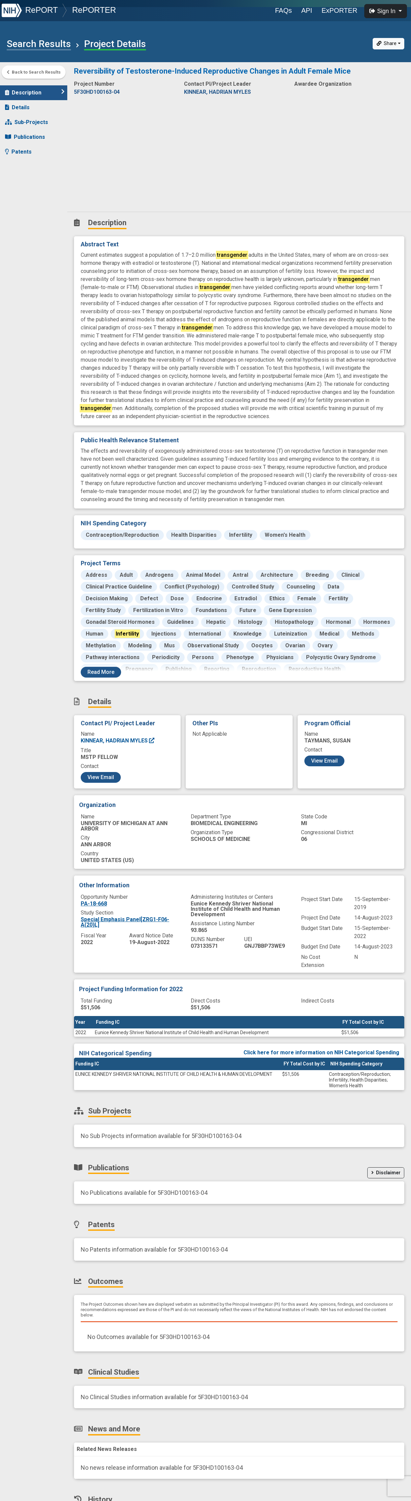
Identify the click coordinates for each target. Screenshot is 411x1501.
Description (35, 88)
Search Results (39, 44)
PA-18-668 (94, 903)
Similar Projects (30, 222)
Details (17, 104)
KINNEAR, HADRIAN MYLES (118, 740)
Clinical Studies (28, 178)
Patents (18, 148)
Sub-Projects (26, 119)
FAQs (283, 10)
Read (100, 672)
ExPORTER (339, 10)
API (306, 10)
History (18, 207)
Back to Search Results (34, 72)
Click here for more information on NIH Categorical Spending (321, 1052)
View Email (100, 777)
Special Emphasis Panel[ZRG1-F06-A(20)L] (125, 922)
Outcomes (22, 163)
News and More (29, 193)
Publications (25, 133)
